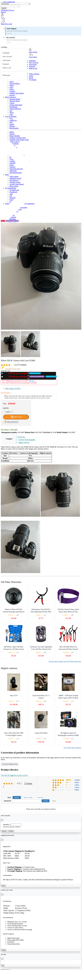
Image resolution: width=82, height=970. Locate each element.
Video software (34, 74)
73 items (28, 783)
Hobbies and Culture (16, 93)
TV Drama (32, 80)
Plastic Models (14, 136)
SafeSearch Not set (7, 10)
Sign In (3, 12)
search (4, 8)
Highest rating (28, 797)
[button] (41, 21)
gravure (12, 95)
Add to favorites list (11, 421)
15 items (77, 780)
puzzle (11, 124)
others (11, 85)
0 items (77, 789)
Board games (14, 128)
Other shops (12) (13, 388)
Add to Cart (15, 417)
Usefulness (40, 797)
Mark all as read (6, 24)
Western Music (14, 101)
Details (31, 381)
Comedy (12, 91)
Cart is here (33, 57)
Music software (10, 97)
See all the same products (72, 748)
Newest (16, 797)
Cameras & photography (26, 440)
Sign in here (33, 52)
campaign (6, 53)
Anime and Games (15, 105)
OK (3, 965)
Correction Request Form (9, 764)
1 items (77, 787)
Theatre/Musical (15, 109)
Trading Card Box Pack (17, 138)
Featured (6, 64)
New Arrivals (7, 56)
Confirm (10, 831)
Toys (11, 118)
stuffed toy (13, 120)
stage (11, 87)
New (22, 373)
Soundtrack (13, 107)
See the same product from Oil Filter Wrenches (65, 661)
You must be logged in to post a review (14, 775)
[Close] (2, 820)
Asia (11, 114)
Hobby (11, 132)
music (11, 82)
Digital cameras (23, 442)
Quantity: (6, 824)
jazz (10, 111)
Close (3, 950)
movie (31, 78)
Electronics (6, 75)
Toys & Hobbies (11, 116)
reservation (6, 60)
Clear (54, 801)
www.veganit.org (9, 2)
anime (31, 76)
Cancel (4, 831)
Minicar (12, 126)
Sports (11, 89)
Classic (11, 103)
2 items (77, 785)
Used (30, 376)
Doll (11, 122)
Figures (12, 134)
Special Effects (14, 83)
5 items (77, 782)
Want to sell (7, 68)
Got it (3, 886)
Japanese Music (14, 99)
